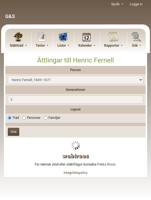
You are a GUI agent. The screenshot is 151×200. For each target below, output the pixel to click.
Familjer (55, 118)
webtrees (76, 156)
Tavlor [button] (41, 46)
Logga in (136, 4)
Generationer (75, 90)
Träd (15, 118)
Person (75, 70)
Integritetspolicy (76, 173)
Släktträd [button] (17, 46)
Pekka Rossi (106, 164)
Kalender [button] (85, 46)
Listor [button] (62, 46)
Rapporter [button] (112, 46)
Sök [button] (135, 46)
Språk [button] (115, 4)
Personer (33, 118)
